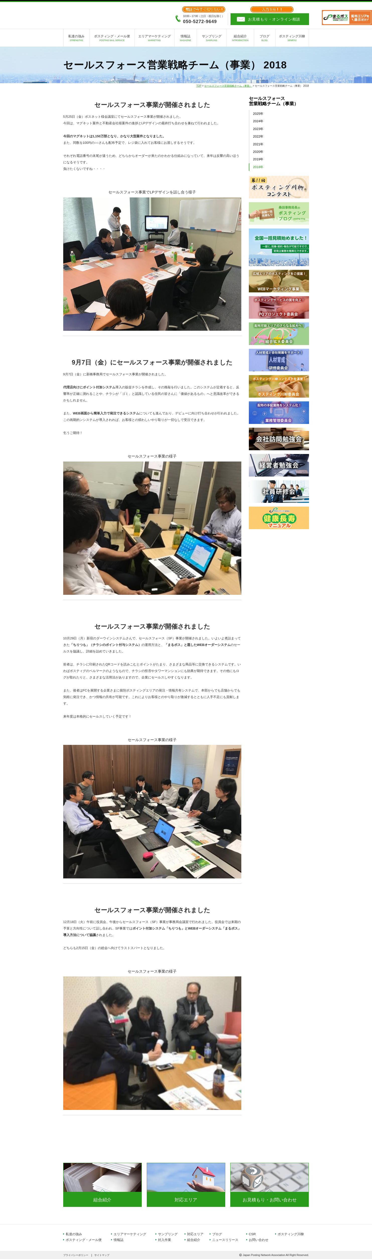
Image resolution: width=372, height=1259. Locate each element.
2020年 (258, 152)
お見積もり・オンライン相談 (274, 19)
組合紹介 (240, 38)
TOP (198, 85)
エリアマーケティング (154, 38)
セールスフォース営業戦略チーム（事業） (228, 85)
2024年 (258, 121)
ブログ (264, 38)
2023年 (258, 129)
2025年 (258, 114)
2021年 (258, 144)
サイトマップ (101, 1255)
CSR (252, 1234)
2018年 (258, 167)
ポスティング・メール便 (112, 38)
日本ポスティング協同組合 (90, 15)
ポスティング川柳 (292, 38)
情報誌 (186, 38)
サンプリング (212, 38)
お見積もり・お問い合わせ (270, 1199)
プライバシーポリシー (75, 1255)
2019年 (258, 159)
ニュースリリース (225, 1240)
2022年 (258, 136)
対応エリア (186, 1199)
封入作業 (164, 1240)
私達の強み (76, 38)
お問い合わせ (258, 1240)
